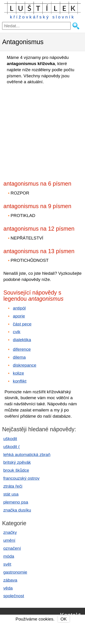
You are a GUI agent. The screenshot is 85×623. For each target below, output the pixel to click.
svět (7, 564)
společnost (13, 595)
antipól (19, 308)
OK (64, 619)
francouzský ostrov (21, 478)
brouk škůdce (16, 470)
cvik (16, 331)
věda (8, 588)
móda (8, 556)
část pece (22, 324)
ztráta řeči (12, 486)
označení (12, 548)
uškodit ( (11, 446)
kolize (18, 373)
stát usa (10, 494)
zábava (10, 580)
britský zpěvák (17, 462)
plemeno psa (15, 502)
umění (9, 540)
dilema (19, 357)
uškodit (10, 438)
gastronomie (15, 572)
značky (10, 532)
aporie (19, 316)
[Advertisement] (42, 131)
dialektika (22, 339)
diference (22, 349)
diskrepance (24, 365)
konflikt (20, 381)
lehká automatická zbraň (26, 454)
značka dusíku (17, 510)
